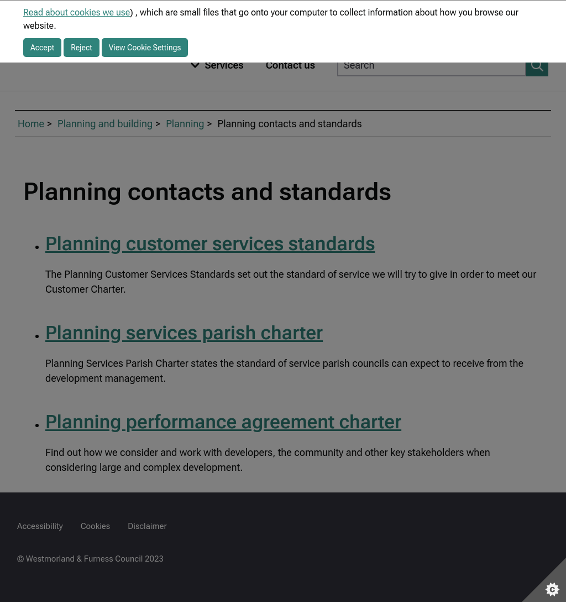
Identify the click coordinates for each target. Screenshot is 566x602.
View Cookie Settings (145, 47)
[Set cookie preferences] (544, 580)
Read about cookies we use (76, 12)
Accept (42, 47)
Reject (81, 47)
